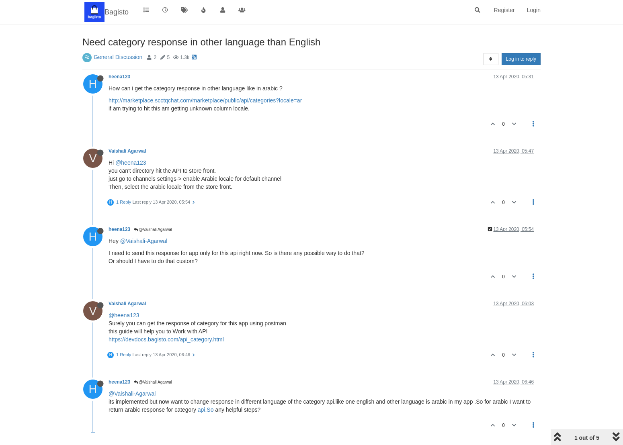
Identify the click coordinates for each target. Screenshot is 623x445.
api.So (206, 409)
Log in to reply (521, 59)
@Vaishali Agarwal (153, 229)
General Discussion (118, 57)
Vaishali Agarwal (127, 151)
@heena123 (130, 162)
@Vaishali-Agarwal (143, 241)
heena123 (119, 77)
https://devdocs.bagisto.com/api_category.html (166, 339)
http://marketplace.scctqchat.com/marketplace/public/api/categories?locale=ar (205, 100)
